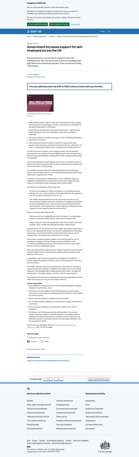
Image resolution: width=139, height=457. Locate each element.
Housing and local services (65, 412)
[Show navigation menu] (102, 31)
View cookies (75, 24)
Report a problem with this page (98, 379)
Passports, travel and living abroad (68, 420)
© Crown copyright (105, 451)
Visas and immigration (64, 424)
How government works (94, 424)
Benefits (30, 401)
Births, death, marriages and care (39, 405)
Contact (68, 440)
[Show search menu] (109, 31)
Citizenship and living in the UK (38, 416)
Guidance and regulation (94, 408)
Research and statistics (94, 412)
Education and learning (64, 401)
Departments (90, 401)
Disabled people (33, 424)
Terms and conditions (80, 440)
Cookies (42, 440)
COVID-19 (52, 36)
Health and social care (39, 36)
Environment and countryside (66, 408)
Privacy (34, 440)
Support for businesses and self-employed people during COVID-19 (77, 36)
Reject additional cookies (59, 24)
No (60, 379)
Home (29, 36)
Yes (50, 379)
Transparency (90, 420)
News (87, 405)
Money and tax (61, 416)
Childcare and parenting (36, 412)
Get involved (89, 428)
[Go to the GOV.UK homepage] (34, 31)
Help (28, 440)
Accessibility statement (55, 440)
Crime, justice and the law (36, 420)
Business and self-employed (37, 408)
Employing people (62, 405)
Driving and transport (34, 428)
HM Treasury (35, 74)
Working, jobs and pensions (66, 428)
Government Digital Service (62, 443)
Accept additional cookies (37, 24)
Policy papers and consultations (97, 416)
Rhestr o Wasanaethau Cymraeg (38, 443)
